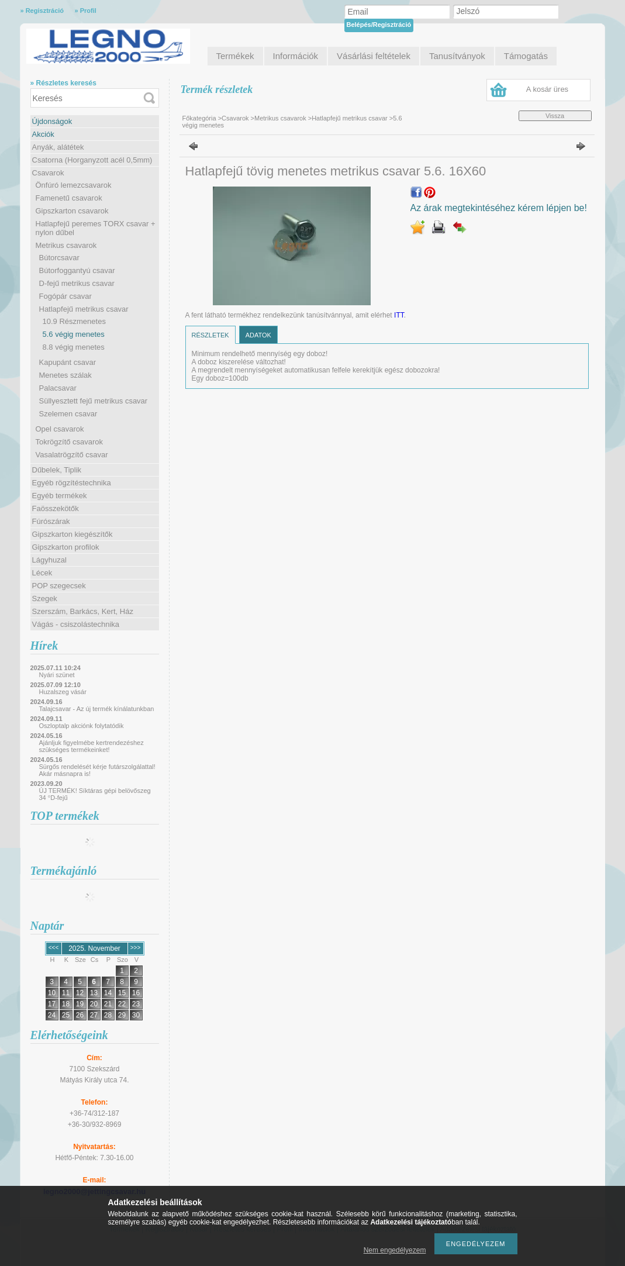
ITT (399, 315)
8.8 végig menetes (74, 347)
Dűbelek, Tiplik (57, 469)
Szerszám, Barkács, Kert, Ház (82, 611)
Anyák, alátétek (58, 147)
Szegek (44, 598)
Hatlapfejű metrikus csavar (84, 309)
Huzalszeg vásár (63, 691)
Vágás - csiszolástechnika (76, 624)
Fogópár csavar (65, 296)
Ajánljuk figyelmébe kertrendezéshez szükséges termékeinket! (91, 746)
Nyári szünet (57, 674)
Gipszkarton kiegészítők (72, 534)
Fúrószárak (51, 521)
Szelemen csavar (68, 413)
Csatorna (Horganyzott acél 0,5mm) (92, 160)
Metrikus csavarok (66, 245)
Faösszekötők (55, 508)
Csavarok (48, 172)
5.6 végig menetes (74, 334)
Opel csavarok (60, 429)
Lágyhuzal (49, 560)
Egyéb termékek (59, 495)
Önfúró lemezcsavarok (74, 185)
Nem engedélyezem (395, 1250)
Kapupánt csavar (67, 362)
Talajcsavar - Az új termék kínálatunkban (96, 708)
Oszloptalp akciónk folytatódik (81, 725)
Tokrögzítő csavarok (69, 441)
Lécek (42, 572)
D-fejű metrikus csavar (77, 283)
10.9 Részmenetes (74, 321)
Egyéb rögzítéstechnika (71, 482)
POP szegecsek (59, 585)
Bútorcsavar (59, 257)
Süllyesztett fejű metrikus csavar (93, 400)
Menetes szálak (65, 375)
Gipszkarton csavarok (72, 210)
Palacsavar (58, 388)
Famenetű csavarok (69, 198)
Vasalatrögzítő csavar (72, 454)
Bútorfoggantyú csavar (77, 270)
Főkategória (199, 118)
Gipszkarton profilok (65, 547)
